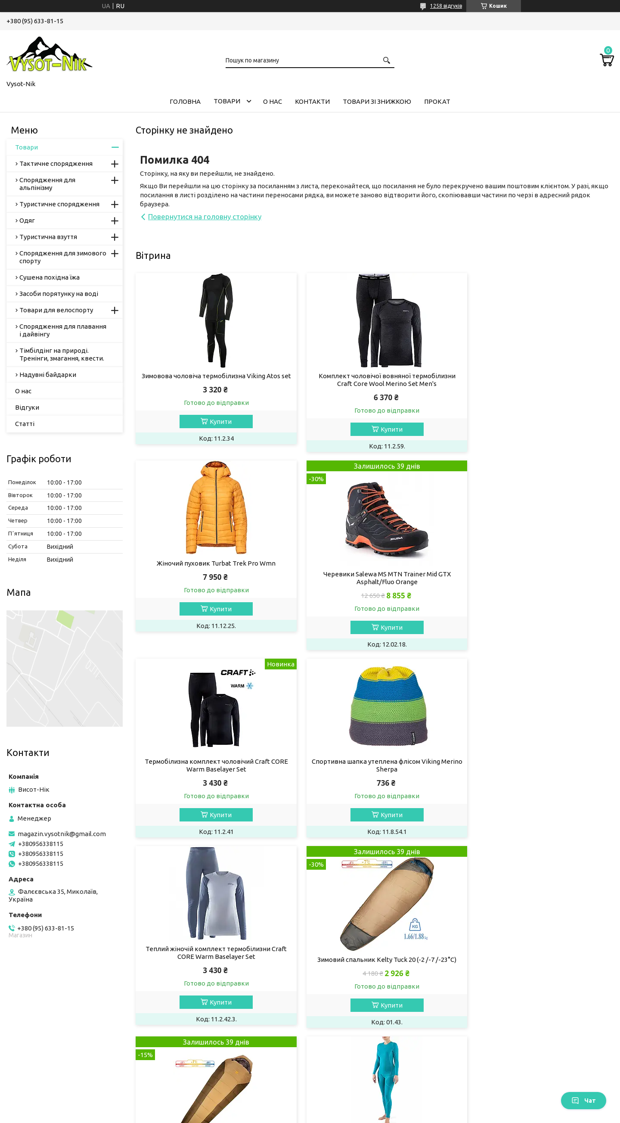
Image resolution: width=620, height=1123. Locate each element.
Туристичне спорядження (59, 204)
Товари (227, 101)
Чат (583, 1100)
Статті (24, 423)
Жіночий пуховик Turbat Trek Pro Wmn (537, 376)
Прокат (437, 101)
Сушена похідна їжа (49, 277)
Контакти (312, 101)
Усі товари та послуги (573, 1050)
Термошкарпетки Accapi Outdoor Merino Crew (374, 959)
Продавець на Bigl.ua (310, 1107)
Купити (216, 429)
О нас (272, 101)
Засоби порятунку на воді (58, 293)
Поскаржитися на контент (288, 1114)
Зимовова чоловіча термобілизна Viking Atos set (212, 379)
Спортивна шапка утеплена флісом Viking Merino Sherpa (537, 567)
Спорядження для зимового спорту (62, 256)
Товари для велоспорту (56, 310)
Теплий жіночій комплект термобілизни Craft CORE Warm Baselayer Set (211, 765)
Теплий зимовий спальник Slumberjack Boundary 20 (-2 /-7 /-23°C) (537, 776)
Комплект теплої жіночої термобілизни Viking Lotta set (212, 963)
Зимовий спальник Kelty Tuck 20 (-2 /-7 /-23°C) (374, 772)
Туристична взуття (48, 236)
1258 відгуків (446, 6)
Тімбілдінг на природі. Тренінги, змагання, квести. (61, 354)
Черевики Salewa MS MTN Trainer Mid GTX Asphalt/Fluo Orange (212, 577)
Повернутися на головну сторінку (204, 216)
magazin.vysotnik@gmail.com (62, 833)
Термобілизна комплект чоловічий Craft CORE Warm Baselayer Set (374, 567)
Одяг (27, 220)
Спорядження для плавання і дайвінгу (62, 330)
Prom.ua (352, 1099)
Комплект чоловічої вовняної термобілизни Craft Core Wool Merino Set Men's (374, 379)
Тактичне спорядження (56, 163)
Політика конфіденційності (359, 1114)
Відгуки (27, 407)
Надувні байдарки (47, 374)
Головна (185, 101)
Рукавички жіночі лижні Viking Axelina (537, 970)
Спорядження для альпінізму (47, 183)
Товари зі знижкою (377, 101)
